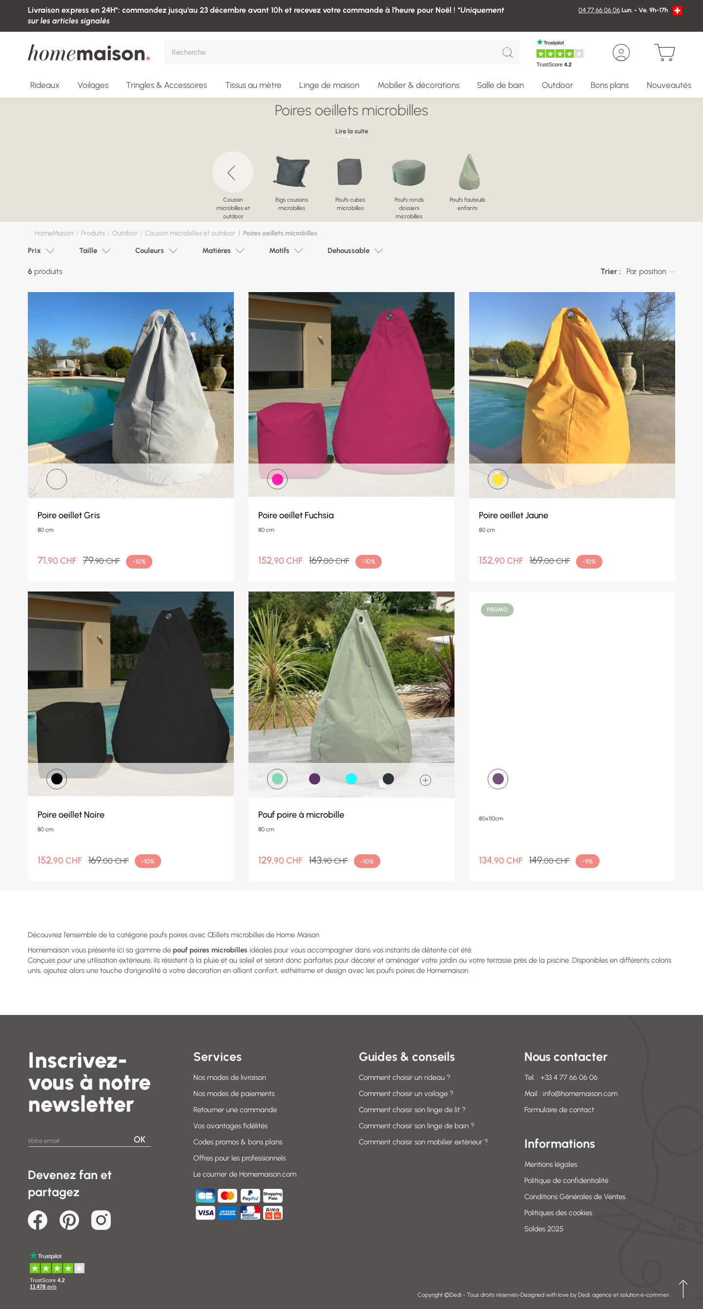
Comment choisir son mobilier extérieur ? (423, 1142)
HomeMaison (54, 233)
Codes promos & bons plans (237, 1142)
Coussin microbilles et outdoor (190, 233)
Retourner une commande (235, 1109)
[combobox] (650, 271)
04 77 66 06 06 (599, 10)
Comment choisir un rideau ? (405, 1077)
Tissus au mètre (253, 85)
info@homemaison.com (580, 1093)
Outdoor (557, 85)
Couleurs (149, 250)
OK (139, 1139)
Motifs (279, 250)
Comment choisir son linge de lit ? (412, 1109)
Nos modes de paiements (233, 1093)
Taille (88, 250)
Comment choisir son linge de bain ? (417, 1125)
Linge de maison (329, 85)
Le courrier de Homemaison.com (244, 1174)
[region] (351, 181)
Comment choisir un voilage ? (406, 1093)
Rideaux (45, 85)
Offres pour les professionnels (239, 1158)
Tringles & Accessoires (166, 85)
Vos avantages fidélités (230, 1125)
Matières (216, 250)
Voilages (93, 85)
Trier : (610, 271)
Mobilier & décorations (418, 85)
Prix (34, 250)
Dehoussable (349, 250)
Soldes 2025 (543, 1229)
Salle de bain (500, 85)
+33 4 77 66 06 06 (569, 1077)
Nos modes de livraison (229, 1077)
